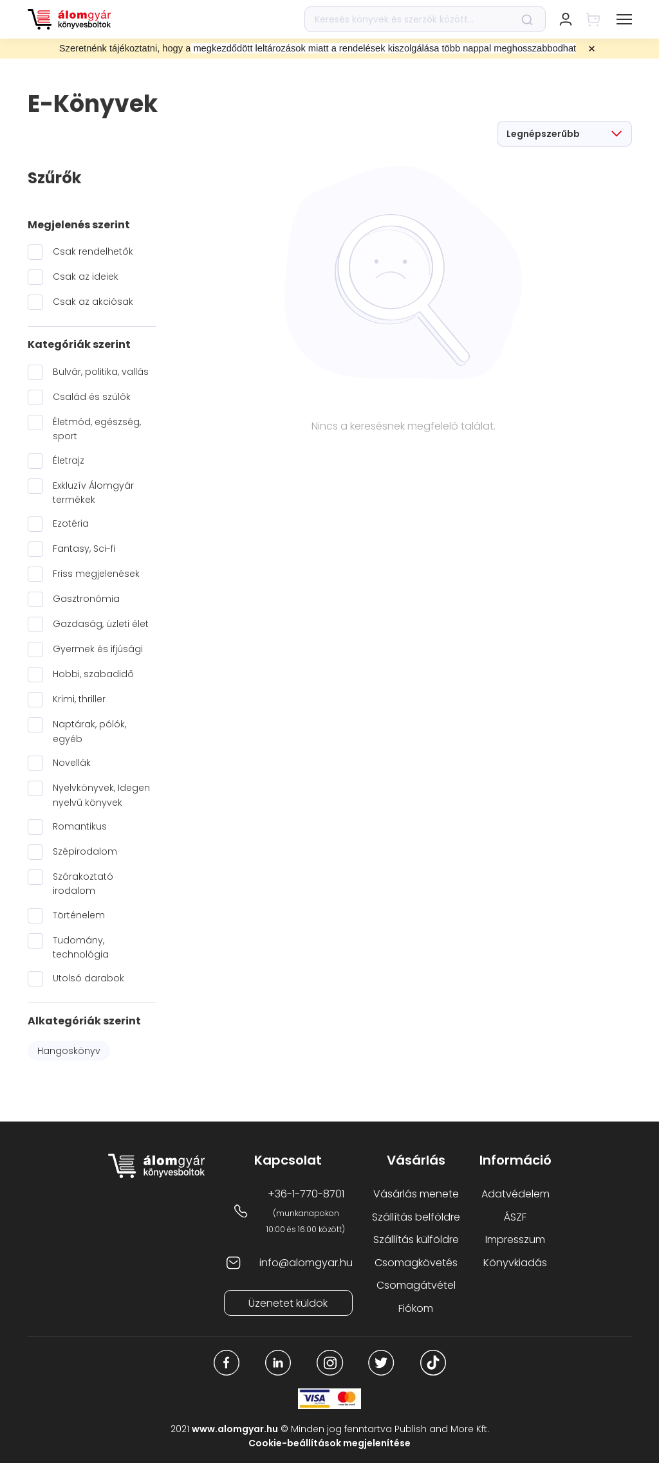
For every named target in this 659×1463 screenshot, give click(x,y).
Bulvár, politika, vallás (101, 371)
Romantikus (80, 826)
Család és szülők (92, 396)
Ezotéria (71, 523)
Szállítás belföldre (416, 1217)
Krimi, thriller (79, 699)
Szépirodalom (85, 851)
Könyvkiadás (515, 1262)
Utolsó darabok (88, 978)
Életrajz (68, 460)
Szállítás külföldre (416, 1239)
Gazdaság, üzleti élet (101, 623)
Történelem (79, 915)
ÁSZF (515, 1217)
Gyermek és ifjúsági (98, 648)
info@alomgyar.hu (306, 1262)
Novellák (72, 762)
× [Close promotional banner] (592, 49)
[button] (624, 19)
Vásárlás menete (416, 1193)
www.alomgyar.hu (235, 1428)
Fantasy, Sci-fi (84, 548)
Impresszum (515, 1239)
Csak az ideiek (85, 276)
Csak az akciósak (93, 301)
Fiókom (415, 1308)
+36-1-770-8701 (306, 1193)
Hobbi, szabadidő (93, 674)
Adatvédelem (515, 1193)
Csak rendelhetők (93, 251)
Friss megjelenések (96, 573)
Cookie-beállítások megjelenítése (329, 1443)
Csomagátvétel (416, 1285)
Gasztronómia (86, 598)
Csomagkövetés (416, 1262)
